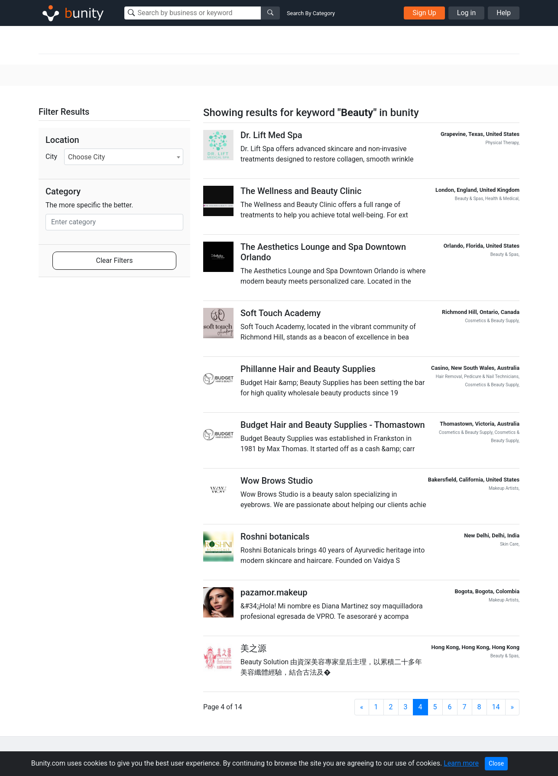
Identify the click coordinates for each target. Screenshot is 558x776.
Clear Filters (114, 260)
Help (503, 13)
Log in (466, 13)
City (51, 156)
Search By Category (311, 13)
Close (496, 763)
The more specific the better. (89, 205)
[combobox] (123, 157)
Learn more (461, 763)
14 (496, 707)
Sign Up (424, 13)
